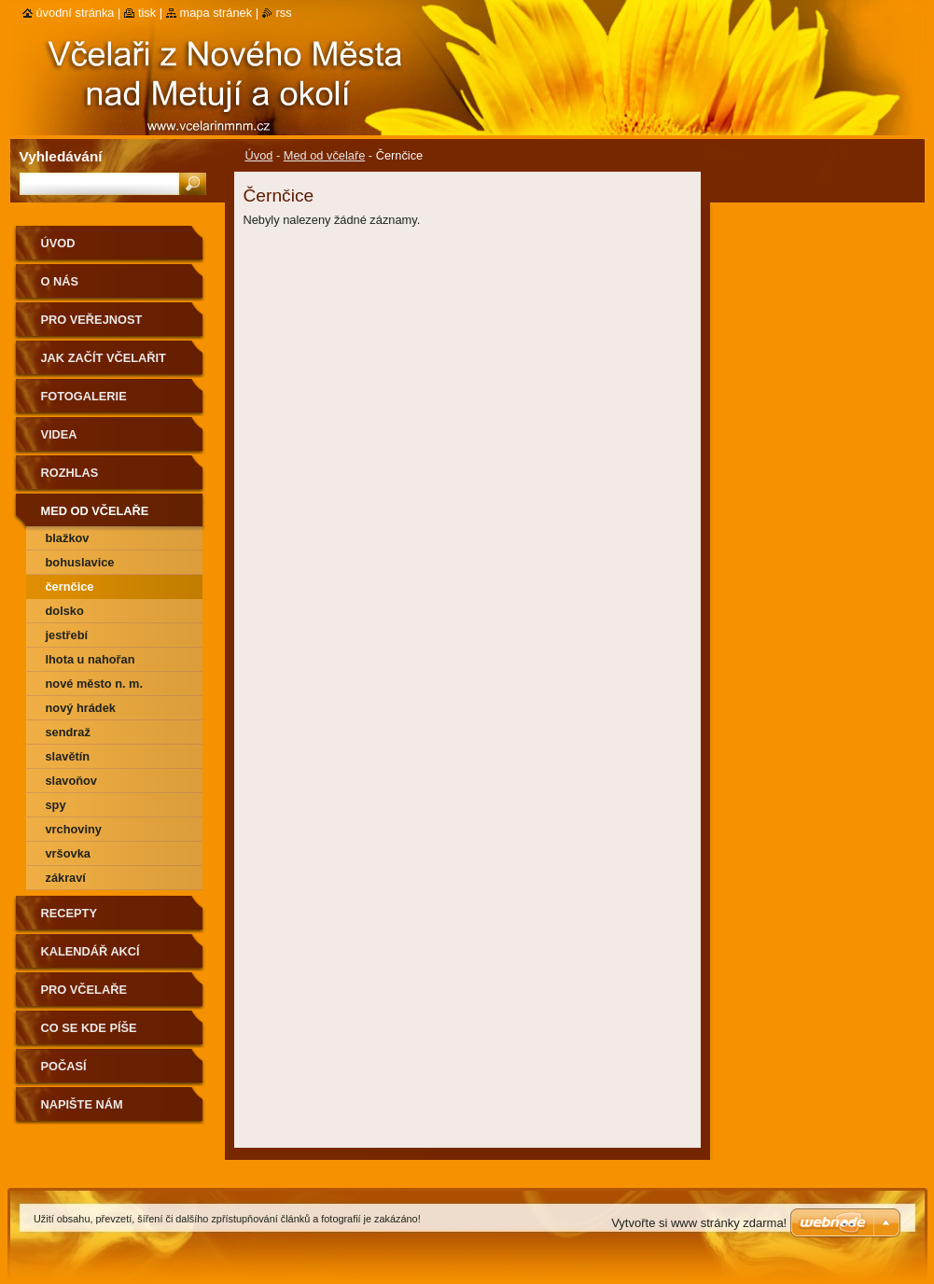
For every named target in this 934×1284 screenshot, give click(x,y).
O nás (60, 281)
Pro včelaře (84, 990)
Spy (56, 805)
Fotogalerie (84, 396)
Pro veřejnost (92, 320)
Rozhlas (70, 473)
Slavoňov (71, 781)
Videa (59, 434)
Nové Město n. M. (95, 684)
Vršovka (68, 853)
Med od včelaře (325, 155)
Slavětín (68, 756)
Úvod (259, 155)
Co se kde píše (89, 1028)
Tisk (147, 13)
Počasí (64, 1066)
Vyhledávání (61, 156)
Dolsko (65, 611)
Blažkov (68, 538)
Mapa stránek (216, 13)
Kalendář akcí (90, 951)
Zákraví (66, 878)
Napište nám (82, 1104)
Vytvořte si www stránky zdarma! (699, 1223)
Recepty (69, 913)
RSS (284, 13)
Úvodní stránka (75, 13)
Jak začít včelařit (103, 358)
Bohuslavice (80, 562)
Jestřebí (67, 635)
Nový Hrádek (81, 708)
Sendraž (68, 732)
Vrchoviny (74, 829)
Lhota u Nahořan (90, 659)
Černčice (70, 586)
